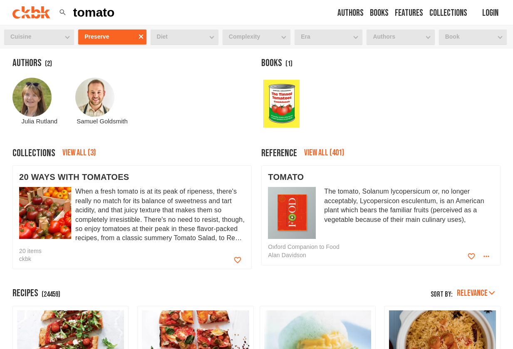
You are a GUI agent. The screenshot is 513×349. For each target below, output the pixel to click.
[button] (63, 12)
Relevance (476, 293)
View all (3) (79, 152)
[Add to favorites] (237, 260)
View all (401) (324, 152)
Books (379, 13)
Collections (448, 13)
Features (409, 13)
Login (490, 13)
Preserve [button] (96, 36)
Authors (350, 13)
